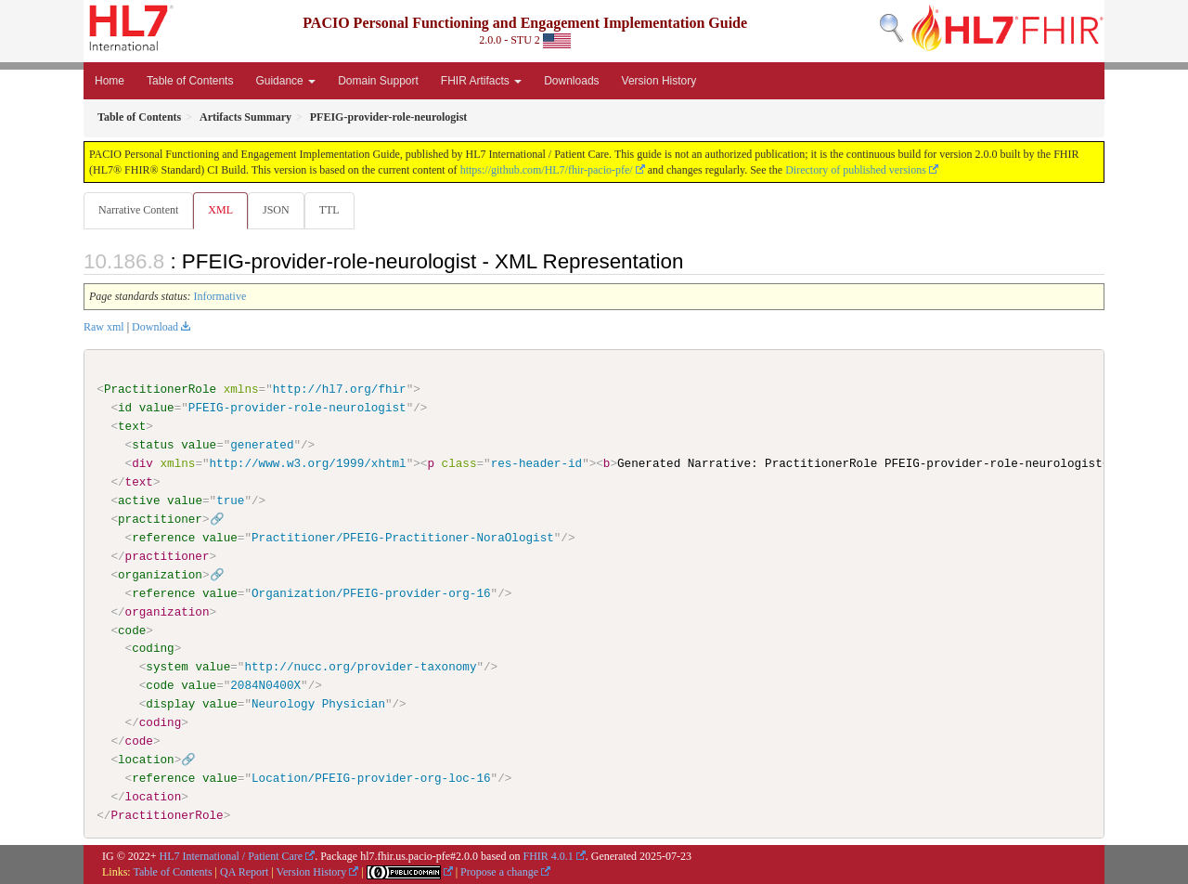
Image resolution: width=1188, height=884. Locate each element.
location (146, 760)
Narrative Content (138, 209)
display (170, 704)
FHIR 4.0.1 (548, 857)
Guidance (285, 80)
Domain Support (378, 80)
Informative (220, 297)
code (132, 630)
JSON (279, 209)
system (166, 667)
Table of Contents (190, 80)
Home (109, 80)
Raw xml (104, 327)
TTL (335, 209)
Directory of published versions (855, 169)
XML (222, 209)
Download (155, 327)
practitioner (160, 520)
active (139, 501)
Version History (659, 80)
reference (163, 538)
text (132, 427)
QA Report (244, 871)
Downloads (571, 80)
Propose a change (499, 871)
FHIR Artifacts (481, 80)
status (153, 445)
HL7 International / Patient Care (231, 857)
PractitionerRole (160, 390)
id (125, 408)
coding (153, 649)
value (156, 408)
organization (160, 574)
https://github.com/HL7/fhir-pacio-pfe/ (546, 169)
